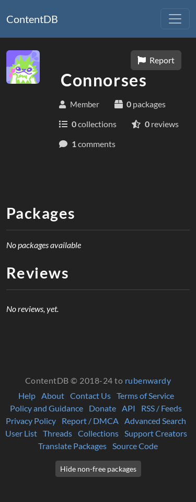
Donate (102, 408)
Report (156, 60)
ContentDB (32, 19)
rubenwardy (148, 380)
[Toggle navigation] (175, 18)
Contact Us (90, 395)
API (128, 408)
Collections (98, 433)
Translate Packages (72, 446)
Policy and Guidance (46, 408)
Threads (57, 433)
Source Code (135, 446)
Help (27, 395)
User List (21, 433)
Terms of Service (145, 395)
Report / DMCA (90, 421)
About (52, 395)
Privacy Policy (31, 421)
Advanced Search (155, 421)
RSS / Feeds (161, 408)
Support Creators (155, 433)
